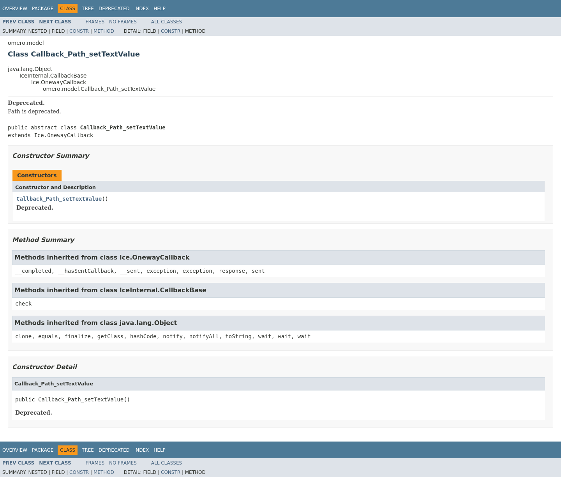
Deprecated (114, 8)
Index (141, 8)
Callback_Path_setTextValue (59, 199)
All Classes (166, 22)
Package (42, 8)
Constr (79, 31)
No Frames (123, 22)
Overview (14, 8)
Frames (95, 22)
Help (159, 8)
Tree (88, 8)
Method (104, 31)
